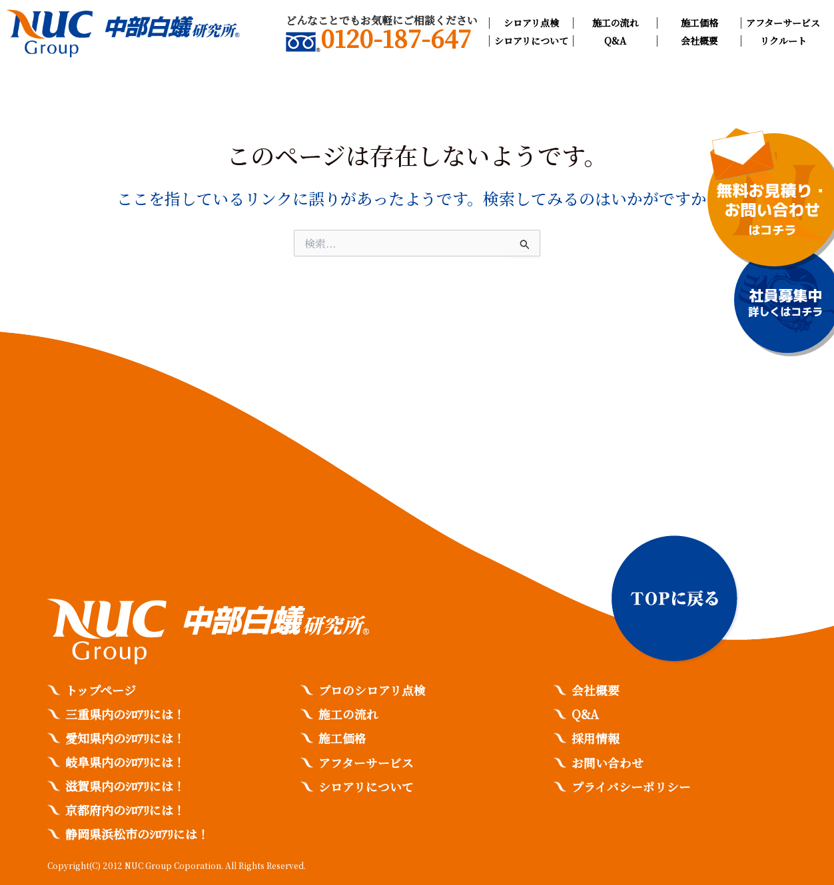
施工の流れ (615, 23)
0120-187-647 (378, 40)
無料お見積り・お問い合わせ (773, 209)
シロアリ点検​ (531, 23)
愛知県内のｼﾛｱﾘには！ (125, 737)
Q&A (615, 41)
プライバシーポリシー (631, 785)
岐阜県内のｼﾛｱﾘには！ (125, 761)
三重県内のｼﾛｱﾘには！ (125, 714)
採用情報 (596, 737)
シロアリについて (531, 41)
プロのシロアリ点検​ (372, 690)
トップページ (100, 690)
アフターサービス (783, 23)
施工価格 (699, 23)
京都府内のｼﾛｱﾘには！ (125, 809)
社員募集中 (785, 303)
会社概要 (699, 41)
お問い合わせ (607, 761)
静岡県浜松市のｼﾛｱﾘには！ (137, 833)
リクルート (783, 41)
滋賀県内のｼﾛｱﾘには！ (125, 785)
